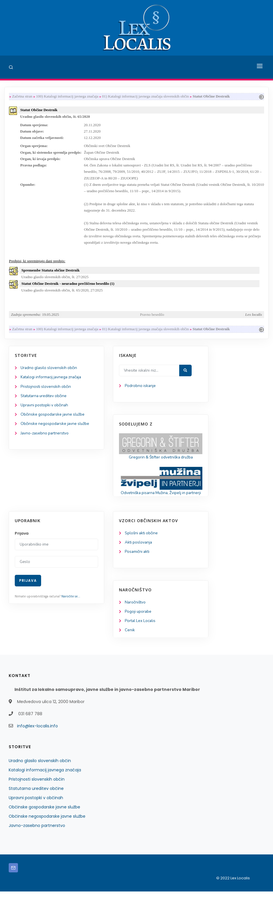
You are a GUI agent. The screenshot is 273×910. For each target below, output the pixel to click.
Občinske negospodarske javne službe (56, 434)
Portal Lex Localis (141, 639)
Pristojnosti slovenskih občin (46, 395)
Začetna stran (22, 96)
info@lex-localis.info (37, 744)
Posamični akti (138, 569)
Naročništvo (135, 619)
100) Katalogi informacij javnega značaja (67, 96)
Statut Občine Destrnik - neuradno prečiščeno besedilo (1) (67, 291)
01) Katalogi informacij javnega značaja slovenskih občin (145, 96)
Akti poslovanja (139, 559)
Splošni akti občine (142, 550)
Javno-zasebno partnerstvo (45, 443)
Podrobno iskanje (140, 394)
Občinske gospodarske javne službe (53, 424)
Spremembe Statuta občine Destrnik (50, 277)
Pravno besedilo (152, 322)
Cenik (130, 648)
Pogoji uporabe (138, 629)
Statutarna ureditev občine (45, 405)
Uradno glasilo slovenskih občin (50, 376)
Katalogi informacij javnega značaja (53, 386)
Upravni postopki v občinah (45, 415)
